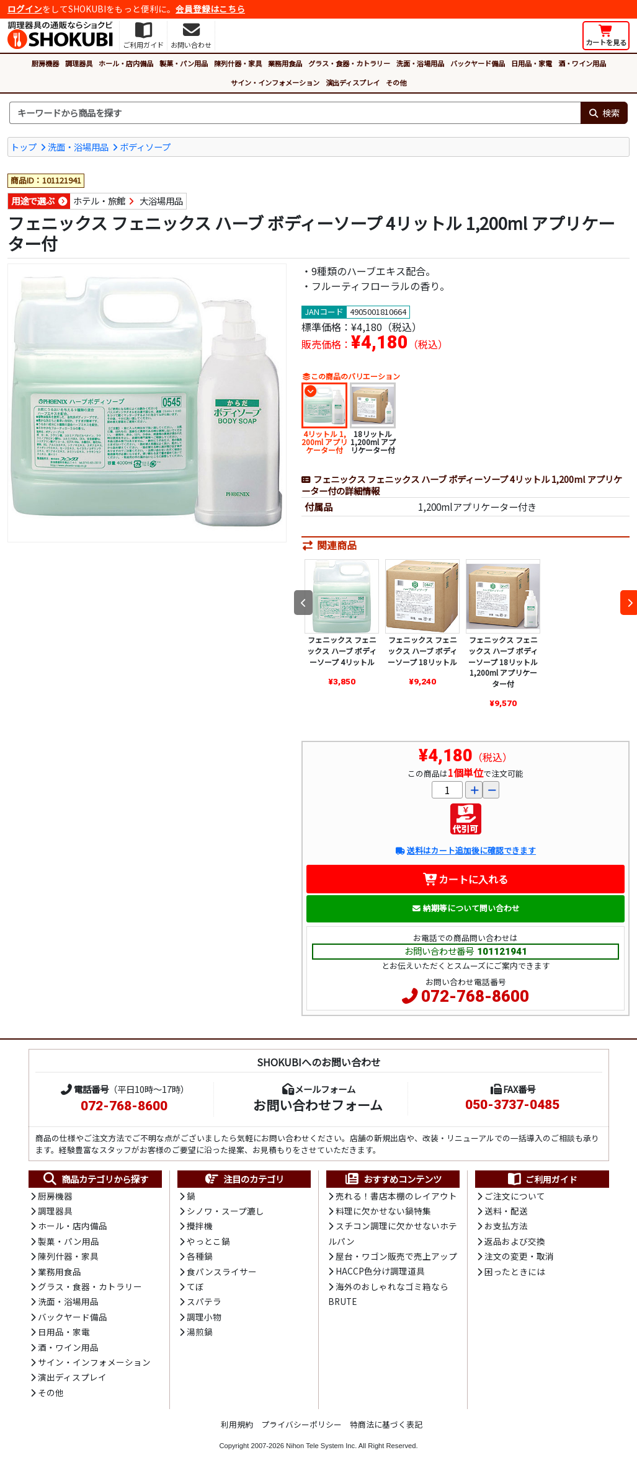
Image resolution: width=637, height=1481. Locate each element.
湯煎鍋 (200, 1331)
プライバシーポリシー (301, 1424)
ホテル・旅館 (99, 200)
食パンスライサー (222, 1271)
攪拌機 (200, 1225)
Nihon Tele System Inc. (321, 1445)
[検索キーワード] (295, 113)
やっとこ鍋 (208, 1241)
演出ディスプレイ (353, 82)
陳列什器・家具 (238, 63)
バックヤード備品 (477, 63)
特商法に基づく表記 (386, 1424)
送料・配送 (506, 1211)
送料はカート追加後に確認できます (465, 850)
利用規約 (237, 1424)
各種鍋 (200, 1256)
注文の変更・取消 (519, 1256)
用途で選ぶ (33, 200)
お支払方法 (506, 1225)
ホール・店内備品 (126, 63)
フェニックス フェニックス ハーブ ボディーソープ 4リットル (341, 650)
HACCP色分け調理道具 (380, 1271)
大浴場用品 (161, 200)
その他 (396, 82)
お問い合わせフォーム (318, 1104)
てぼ (195, 1286)
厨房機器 (45, 63)
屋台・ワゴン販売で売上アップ (396, 1256)
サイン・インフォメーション (275, 82)
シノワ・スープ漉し (225, 1211)
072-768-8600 (475, 996)
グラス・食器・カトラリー (349, 63)
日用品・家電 (531, 63)
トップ (24, 146)
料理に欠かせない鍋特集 (383, 1211)
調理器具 (78, 63)
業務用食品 (285, 63)
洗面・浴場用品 (420, 63)
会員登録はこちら (210, 8)
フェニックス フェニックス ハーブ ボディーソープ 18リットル (422, 650)
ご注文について (514, 1196)
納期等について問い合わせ (465, 908)
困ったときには (514, 1271)
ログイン (24, 8)
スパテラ (204, 1301)
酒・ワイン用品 (582, 63)
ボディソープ (145, 146)
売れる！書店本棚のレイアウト (396, 1196)
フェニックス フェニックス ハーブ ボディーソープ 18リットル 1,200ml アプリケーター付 (503, 661)
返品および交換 (514, 1241)
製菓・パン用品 (183, 63)
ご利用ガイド (541, 1179)
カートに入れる (465, 879)
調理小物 (204, 1317)
